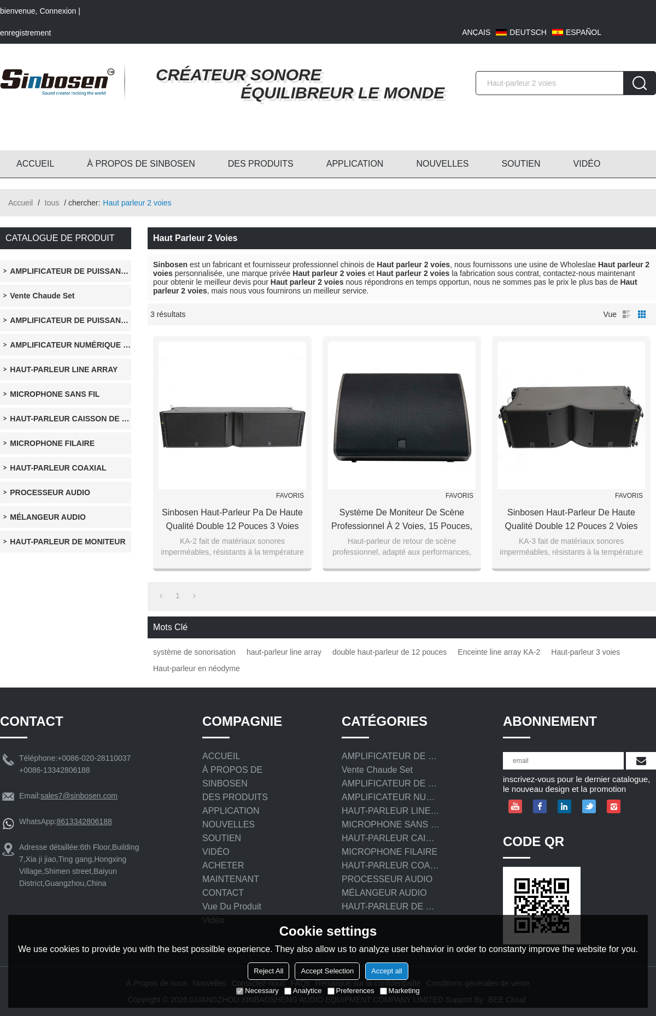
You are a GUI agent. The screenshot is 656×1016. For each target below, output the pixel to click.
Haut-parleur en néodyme (196, 668)
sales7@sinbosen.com (79, 795)
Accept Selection (327, 971)
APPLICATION (355, 163)
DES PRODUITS (261, 163)
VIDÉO (587, 163)
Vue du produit (231, 906)
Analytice (303, 990)
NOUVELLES (442, 163)
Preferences (350, 990)
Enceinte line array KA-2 (499, 652)
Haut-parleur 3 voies (585, 652)
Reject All (268, 971)
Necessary (257, 990)
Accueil (20, 202)
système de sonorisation (194, 652)
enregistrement (25, 32)
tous (52, 202)
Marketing (400, 990)
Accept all (386, 971)
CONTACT (223, 892)
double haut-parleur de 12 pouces (389, 652)
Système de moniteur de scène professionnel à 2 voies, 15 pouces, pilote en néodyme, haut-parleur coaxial (401, 520)
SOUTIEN (520, 163)
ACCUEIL (35, 163)
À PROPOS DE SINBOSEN (141, 163)
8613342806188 (84, 821)
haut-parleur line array (284, 652)
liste (626, 314)
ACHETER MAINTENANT (230, 872)
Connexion (57, 11)
